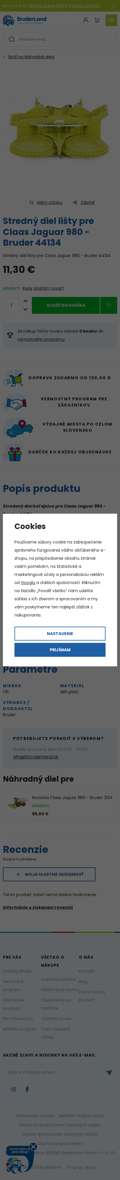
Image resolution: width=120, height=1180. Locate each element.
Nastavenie (60, 633)
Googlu (28, 583)
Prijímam (60, 650)
